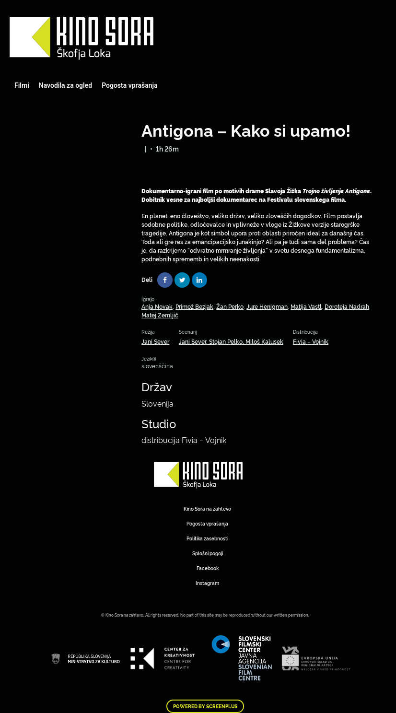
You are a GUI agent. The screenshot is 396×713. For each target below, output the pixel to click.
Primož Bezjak (194, 306)
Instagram (207, 583)
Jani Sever (155, 341)
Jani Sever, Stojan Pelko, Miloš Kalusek (231, 341)
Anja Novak (157, 306)
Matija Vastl (306, 306)
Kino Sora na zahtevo (207, 508)
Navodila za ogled (65, 85)
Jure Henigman (267, 306)
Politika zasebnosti (207, 538)
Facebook (208, 568)
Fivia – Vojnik (310, 341)
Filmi (21, 85)
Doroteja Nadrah (347, 306)
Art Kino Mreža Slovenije (81, 38)
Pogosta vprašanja (129, 85)
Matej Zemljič (159, 315)
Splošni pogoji (207, 553)
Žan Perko (230, 306)
